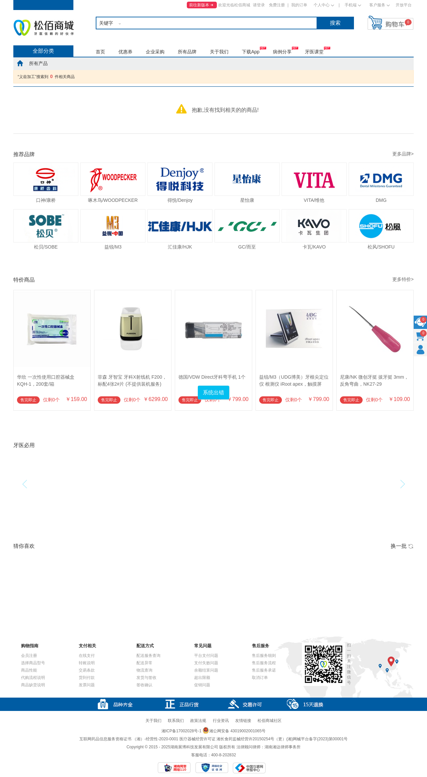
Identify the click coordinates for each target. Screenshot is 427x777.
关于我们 (219, 51)
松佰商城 (43, 28)
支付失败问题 (206, 663)
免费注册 (277, 5)
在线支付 (87, 655)
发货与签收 (146, 677)
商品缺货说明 (33, 685)
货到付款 (87, 677)
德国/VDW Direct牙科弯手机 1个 (212, 377)
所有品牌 (187, 51)
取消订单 (260, 677)
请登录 (259, 5)
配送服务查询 (148, 655)
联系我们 (176, 720)
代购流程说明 (33, 677)
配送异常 (144, 663)
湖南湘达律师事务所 (283, 747)
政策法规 (198, 720)
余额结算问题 (206, 670)
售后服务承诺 (264, 670)
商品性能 (29, 670)
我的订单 (299, 5)
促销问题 (202, 685)
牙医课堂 (314, 51)
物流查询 (144, 670)
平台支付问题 (206, 655)
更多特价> (403, 279)
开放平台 (404, 5)
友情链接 (243, 720)
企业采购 (155, 51)
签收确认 (144, 685)
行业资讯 (221, 720)
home (20, 63)
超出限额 (202, 677)
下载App (251, 51)
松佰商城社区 (270, 720)
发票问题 (87, 685)
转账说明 (87, 663)
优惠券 (125, 51)
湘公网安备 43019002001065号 (234, 731)
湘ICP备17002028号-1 (181, 731)
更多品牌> (403, 153)
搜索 (335, 23)
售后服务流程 (264, 663)
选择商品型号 (33, 663)
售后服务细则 (264, 655)
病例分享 (282, 51)
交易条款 (87, 670)
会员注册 (29, 655)
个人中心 (322, 5)
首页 (100, 51)
